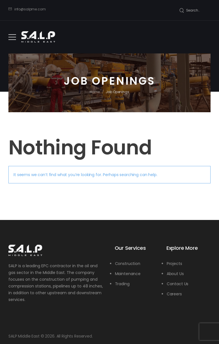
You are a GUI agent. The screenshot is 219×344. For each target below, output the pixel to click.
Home (95, 91)
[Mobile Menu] (12, 37)
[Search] (189, 10)
